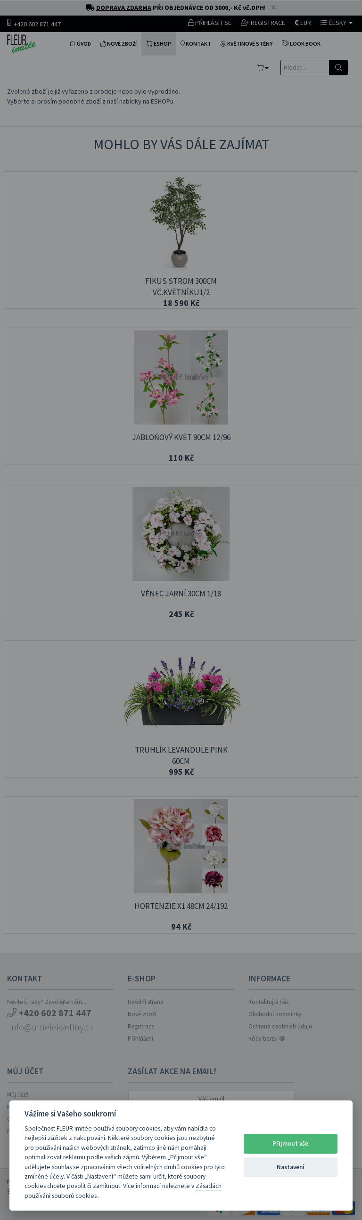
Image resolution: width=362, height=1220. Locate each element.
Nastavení (290, 1167)
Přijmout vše (290, 1144)
